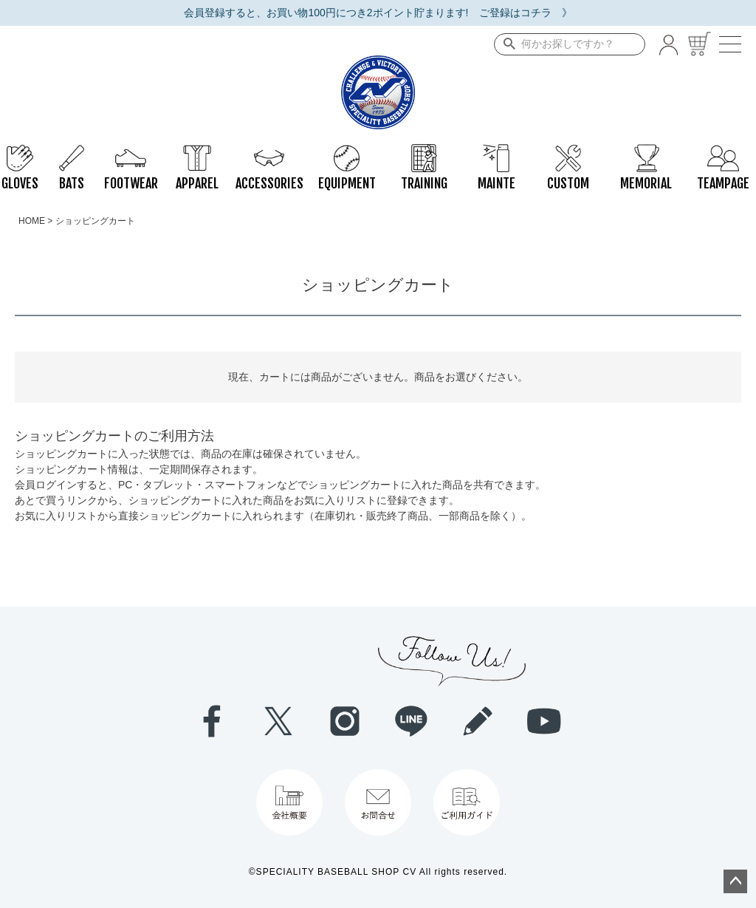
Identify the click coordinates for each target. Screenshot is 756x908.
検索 (506, 44)
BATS (71, 151)
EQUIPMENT (347, 151)
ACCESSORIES (269, 151)
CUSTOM (568, 151)
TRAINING (424, 151)
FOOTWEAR (131, 151)
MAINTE (496, 151)
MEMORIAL (646, 151)
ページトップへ (735, 881)
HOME (31, 221)
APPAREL (197, 151)
